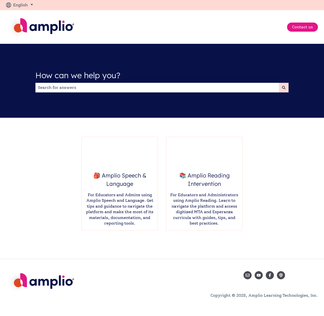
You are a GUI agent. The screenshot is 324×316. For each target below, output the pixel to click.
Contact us (302, 27)
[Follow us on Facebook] (270, 275)
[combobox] (157, 87)
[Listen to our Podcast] (281, 275)
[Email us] (248, 275)
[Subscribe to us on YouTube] (259, 275)
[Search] (284, 87)
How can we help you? (77, 75)
